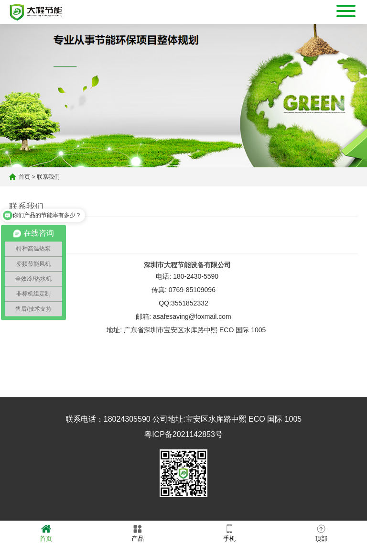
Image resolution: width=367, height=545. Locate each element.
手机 (229, 532)
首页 (24, 177)
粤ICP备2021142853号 (183, 434)
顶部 (321, 532)
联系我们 (48, 177)
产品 (137, 532)
